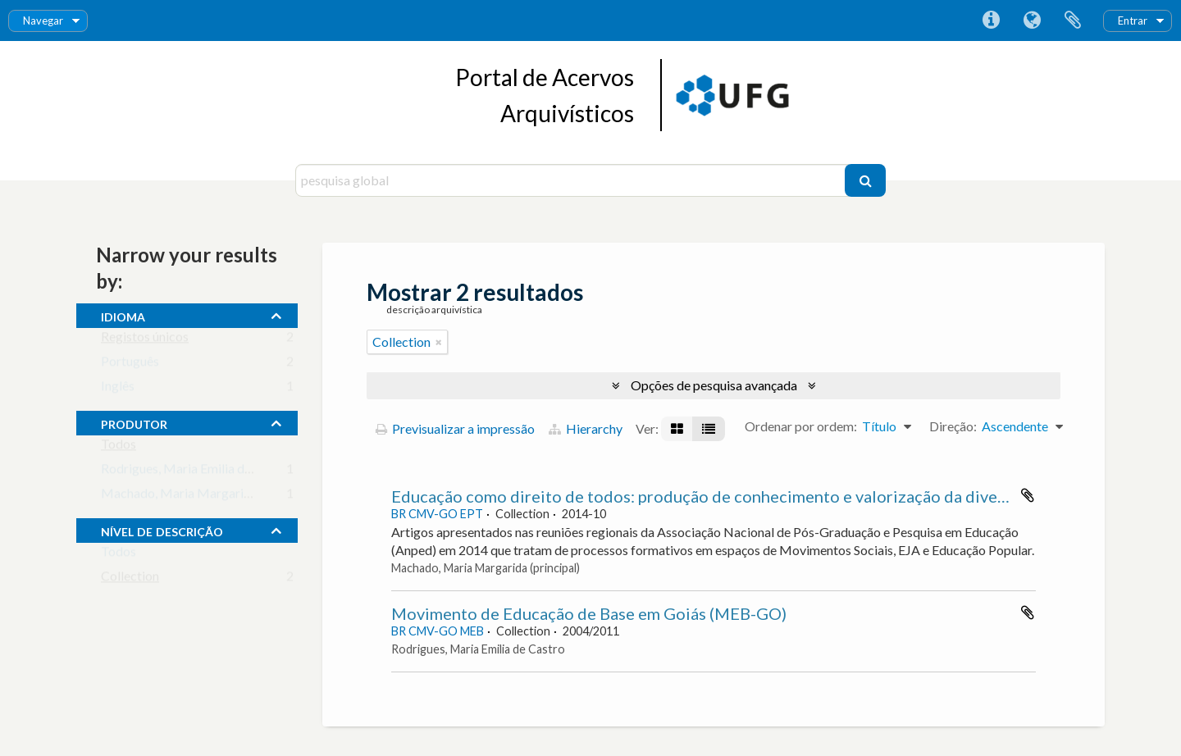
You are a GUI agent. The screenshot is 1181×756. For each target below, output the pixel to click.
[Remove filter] (438, 342)
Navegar (43, 20)
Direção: (953, 426)
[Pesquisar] (865, 180)
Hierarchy (585, 428)
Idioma (1031, 20)
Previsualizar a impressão (455, 428)
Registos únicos (145, 340)
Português (130, 364)
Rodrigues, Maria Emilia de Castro (196, 472)
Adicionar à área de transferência (1027, 495)
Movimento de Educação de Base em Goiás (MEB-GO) (589, 613)
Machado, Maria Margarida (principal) (209, 496)
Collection (130, 579)
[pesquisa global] (572, 180)
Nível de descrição (162, 530)
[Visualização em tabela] (708, 429)
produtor (134, 422)
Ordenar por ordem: (801, 426)
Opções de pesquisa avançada (714, 385)
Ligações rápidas (990, 20)
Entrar (1132, 20)
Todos (118, 447)
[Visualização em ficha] (677, 429)
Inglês (118, 389)
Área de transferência (1072, 20)
